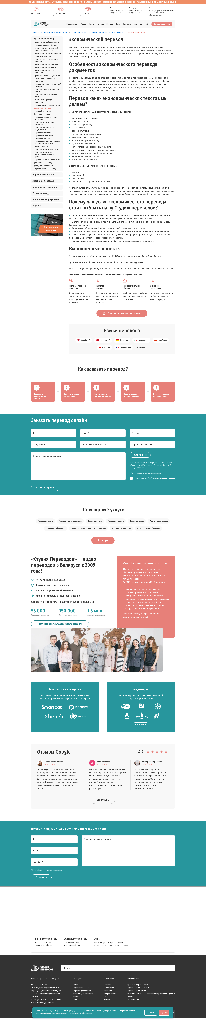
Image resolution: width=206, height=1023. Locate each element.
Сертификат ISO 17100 (136, 996)
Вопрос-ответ (110, 999)
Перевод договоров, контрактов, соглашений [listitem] (46, 118)
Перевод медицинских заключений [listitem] (47, 105)
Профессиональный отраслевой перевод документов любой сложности (97, 32)
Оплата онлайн (133, 1005)
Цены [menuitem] (118, 24)
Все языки (141, 352)
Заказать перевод (162, 24)
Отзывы (107, 990)
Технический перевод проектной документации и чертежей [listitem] (46, 49)
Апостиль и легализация (121, 533)
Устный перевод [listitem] (41, 193)
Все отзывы (103, 805)
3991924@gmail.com (117, 13)
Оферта (130, 1002)
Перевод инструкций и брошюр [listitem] (46, 45)
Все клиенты (140, 730)
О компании (71, 24)
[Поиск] (147, 24)
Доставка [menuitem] (127, 24)
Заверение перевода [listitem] (43, 181)
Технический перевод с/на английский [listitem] (44, 72)
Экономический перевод (136, 32)
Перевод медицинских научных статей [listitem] (46, 96)
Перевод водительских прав (70, 525)
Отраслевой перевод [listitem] (43, 38)
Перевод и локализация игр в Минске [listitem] (48, 149)
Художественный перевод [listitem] (43, 163)
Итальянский (141, 345)
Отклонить (151, 1012)
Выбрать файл (140, 459)
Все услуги (103, 545)
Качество (77, 1002)
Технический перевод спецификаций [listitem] (48, 53)
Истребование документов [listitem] (46, 199)
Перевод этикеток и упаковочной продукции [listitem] (46, 60)
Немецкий (104, 352)
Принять (164, 1013)
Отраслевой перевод (82, 993)
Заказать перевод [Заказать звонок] (46, 492)
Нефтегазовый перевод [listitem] (43, 56)
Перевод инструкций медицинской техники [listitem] (47, 90)
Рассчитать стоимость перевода (119, 315)
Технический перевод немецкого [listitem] (46, 64)
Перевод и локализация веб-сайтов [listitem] (47, 160)
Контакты (108, 1005)
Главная (34, 32)
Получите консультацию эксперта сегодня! (60, 630)
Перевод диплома (95, 525)
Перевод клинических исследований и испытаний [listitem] (48, 85)
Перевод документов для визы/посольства (88, 533)
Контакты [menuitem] (138, 24)
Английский (83, 345)
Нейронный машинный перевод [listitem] (45, 169)
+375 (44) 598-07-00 (116, 11)
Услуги (91, 24)
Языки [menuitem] (83, 24)
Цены (75, 1005)
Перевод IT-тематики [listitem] (41, 146)
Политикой (87, 1013)
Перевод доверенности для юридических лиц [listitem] (44, 129)
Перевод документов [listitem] (43, 174)
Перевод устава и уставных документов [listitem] (44, 123)
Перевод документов (82, 996)
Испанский (122, 345)
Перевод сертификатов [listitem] (43, 133)
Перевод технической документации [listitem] (46, 42)
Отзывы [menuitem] (109, 24)
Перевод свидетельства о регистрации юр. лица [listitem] (44, 137)
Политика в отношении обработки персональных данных (151, 999)
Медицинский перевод (159, 525)
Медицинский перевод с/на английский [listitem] (44, 101)
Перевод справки (137, 525)
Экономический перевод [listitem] (42, 108)
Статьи (107, 1002)
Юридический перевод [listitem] (42, 114)
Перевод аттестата (116, 525)
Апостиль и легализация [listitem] (45, 187)
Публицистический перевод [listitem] (43, 166)
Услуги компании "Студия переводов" (54, 32)
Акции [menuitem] (101, 24)
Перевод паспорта (45, 525)
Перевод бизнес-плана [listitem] (43, 111)
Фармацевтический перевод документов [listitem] (45, 80)
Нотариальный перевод (55, 533)
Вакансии (108, 996)
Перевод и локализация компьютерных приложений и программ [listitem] (45, 154)
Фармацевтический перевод (148, 533)
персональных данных (165, 483)
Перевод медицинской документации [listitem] (47, 76)
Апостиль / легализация (83, 999)
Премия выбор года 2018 (137, 990)
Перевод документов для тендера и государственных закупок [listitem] (47, 142)
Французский (123, 352)
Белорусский (103, 345)
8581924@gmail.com (136, 13)
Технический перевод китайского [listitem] (46, 67)
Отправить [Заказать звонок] (42, 882)
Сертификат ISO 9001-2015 (138, 993)
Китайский (160, 345)
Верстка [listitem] (37, 205)
